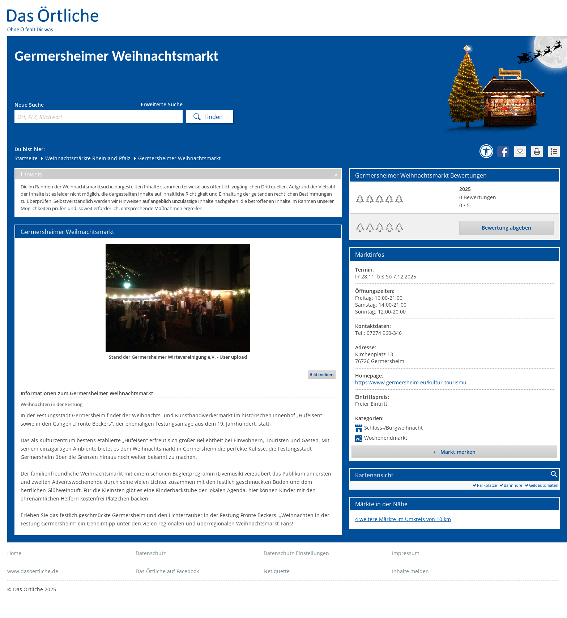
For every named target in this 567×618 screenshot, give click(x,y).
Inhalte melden (410, 571)
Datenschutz (151, 553)
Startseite (26, 158)
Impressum (405, 553)
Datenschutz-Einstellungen (296, 553)
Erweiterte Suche (162, 104)
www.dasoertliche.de (32, 571)
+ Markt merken (454, 451)
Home (14, 553)
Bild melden (322, 374)
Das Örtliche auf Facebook (167, 571)
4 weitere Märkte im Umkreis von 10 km (403, 519)
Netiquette (277, 571)
